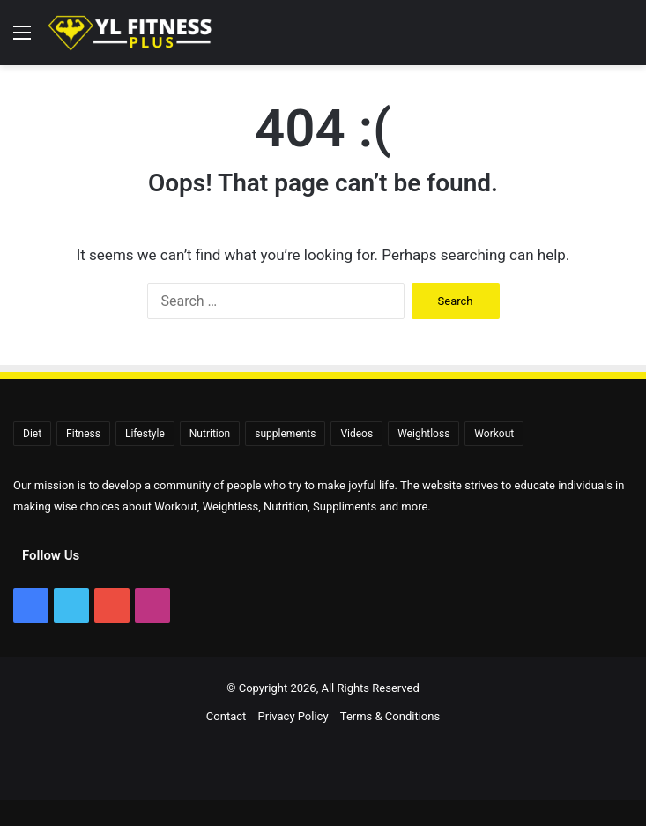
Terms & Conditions (390, 716)
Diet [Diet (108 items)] (32, 434)
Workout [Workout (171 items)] (494, 434)
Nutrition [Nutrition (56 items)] (209, 434)
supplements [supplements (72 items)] (285, 434)
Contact (226, 716)
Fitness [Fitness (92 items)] (83, 434)
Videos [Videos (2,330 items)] (356, 434)
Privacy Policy (293, 716)
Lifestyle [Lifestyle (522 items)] (145, 434)
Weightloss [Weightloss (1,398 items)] (423, 434)
